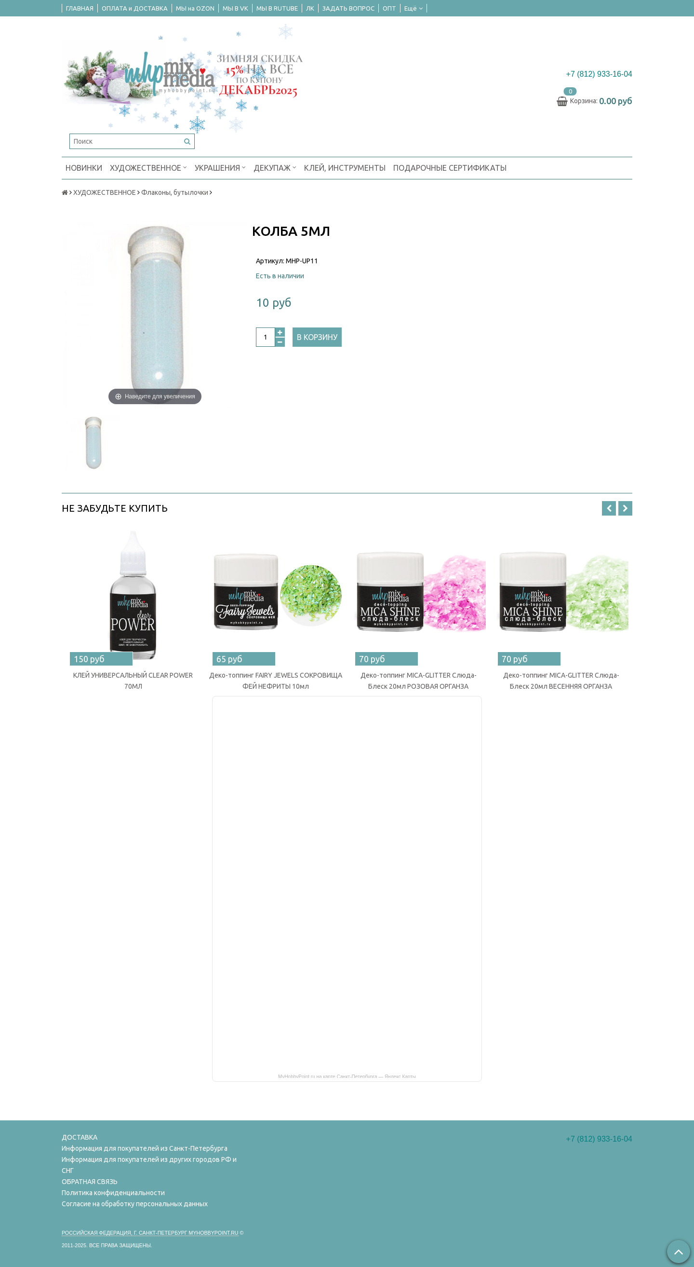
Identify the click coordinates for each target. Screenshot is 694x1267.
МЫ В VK (235, 8)
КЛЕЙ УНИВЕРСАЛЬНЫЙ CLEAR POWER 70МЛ (133, 680)
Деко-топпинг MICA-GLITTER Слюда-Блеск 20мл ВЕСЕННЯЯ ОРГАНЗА (561, 680)
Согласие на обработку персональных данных (135, 1204)
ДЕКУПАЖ (275, 167)
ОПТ (389, 8)
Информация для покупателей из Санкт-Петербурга (144, 1148)
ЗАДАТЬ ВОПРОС (348, 8)
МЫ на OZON (195, 8)
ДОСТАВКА (79, 1137)
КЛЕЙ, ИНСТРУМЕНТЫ (345, 167)
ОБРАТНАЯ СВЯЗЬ (90, 1181)
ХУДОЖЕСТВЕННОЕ (148, 167)
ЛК (310, 8)
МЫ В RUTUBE (277, 8)
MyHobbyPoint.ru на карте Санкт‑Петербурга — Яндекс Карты (347, 1076)
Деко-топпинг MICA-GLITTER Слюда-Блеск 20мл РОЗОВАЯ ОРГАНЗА (418, 680)
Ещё (413, 8)
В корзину (317, 337)
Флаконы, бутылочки (174, 192)
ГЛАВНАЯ (79, 8)
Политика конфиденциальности (113, 1193)
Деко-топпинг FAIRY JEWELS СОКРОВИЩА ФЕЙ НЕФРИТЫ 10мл (275, 680)
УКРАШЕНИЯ (220, 167)
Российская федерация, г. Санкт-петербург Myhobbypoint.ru (150, 1233)
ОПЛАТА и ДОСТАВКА (135, 8)
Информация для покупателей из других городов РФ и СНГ (149, 1165)
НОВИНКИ (84, 167)
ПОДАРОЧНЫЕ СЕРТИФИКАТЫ (450, 167)
